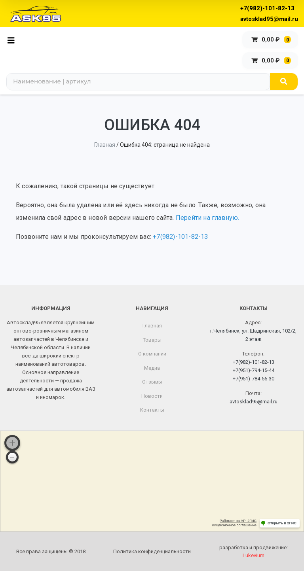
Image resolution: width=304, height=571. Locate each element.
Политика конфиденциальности (152, 551)
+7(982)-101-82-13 (267, 8)
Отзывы (152, 382)
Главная (104, 145)
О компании (152, 354)
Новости (152, 396)
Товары (152, 340)
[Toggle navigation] (13, 39)
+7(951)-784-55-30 (253, 379)
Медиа (152, 368)
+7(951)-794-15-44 (253, 370)
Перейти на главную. (207, 217)
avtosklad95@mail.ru (269, 19)
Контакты (152, 410)
